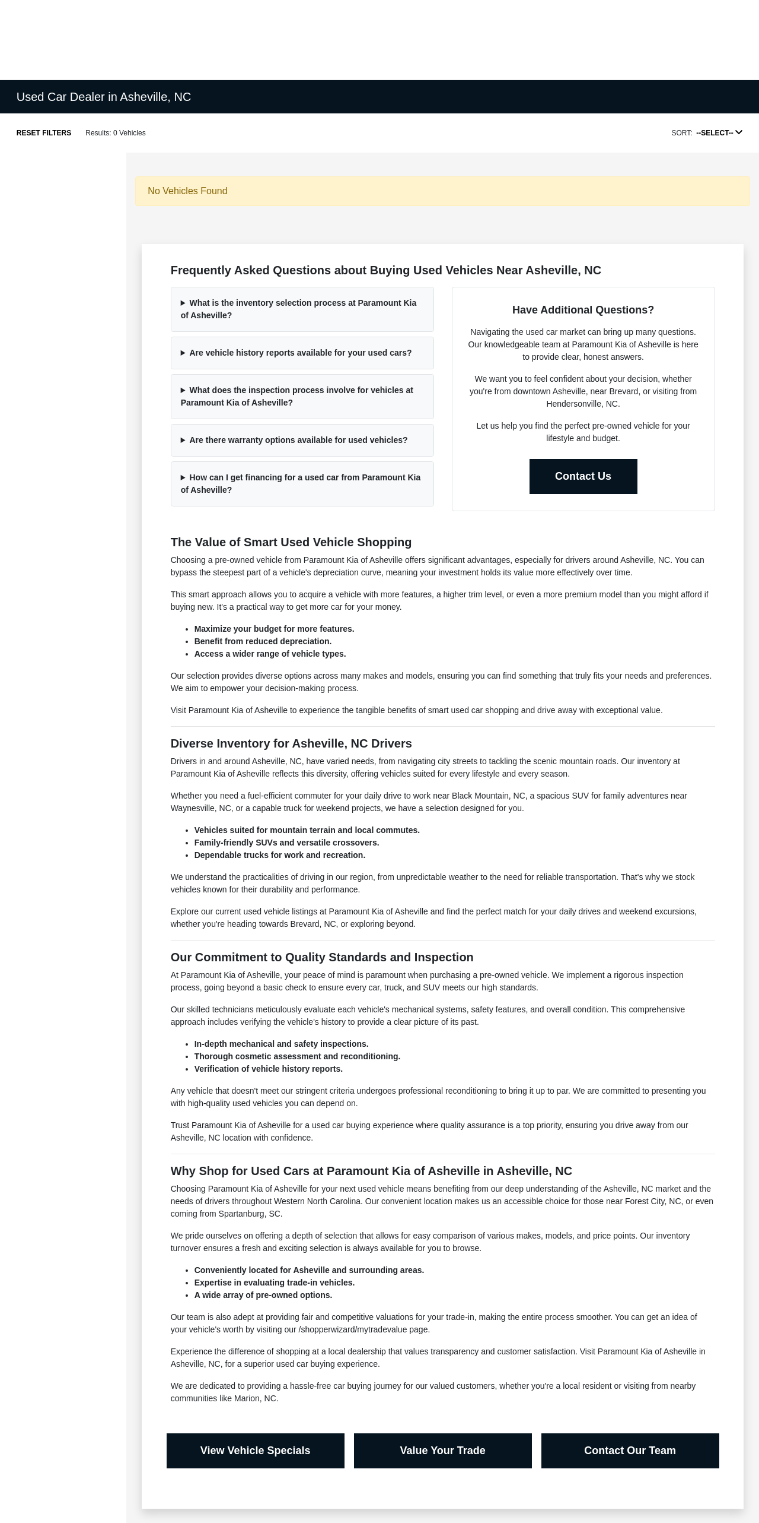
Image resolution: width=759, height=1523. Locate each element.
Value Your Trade (442, 1450)
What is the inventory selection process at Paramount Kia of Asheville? (299, 309)
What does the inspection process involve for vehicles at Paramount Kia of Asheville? (297, 396)
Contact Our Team (630, 1450)
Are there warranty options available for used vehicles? (299, 440)
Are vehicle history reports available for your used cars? (301, 352)
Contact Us (583, 476)
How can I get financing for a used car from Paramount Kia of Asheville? (301, 484)
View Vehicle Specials (255, 1450)
